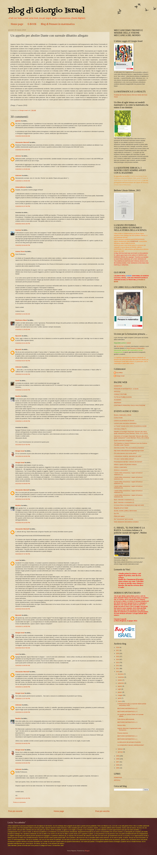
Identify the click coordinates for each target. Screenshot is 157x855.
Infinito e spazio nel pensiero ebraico (125, 464)
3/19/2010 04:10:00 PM (22, 374)
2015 (118, 656)
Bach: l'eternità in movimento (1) (124, 499)
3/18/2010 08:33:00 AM (22, 136)
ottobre (120, 680)
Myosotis (18, 336)
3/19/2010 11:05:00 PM (22, 421)
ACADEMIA (117, 400)
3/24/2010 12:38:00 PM (22, 687)
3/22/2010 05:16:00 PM (22, 522)
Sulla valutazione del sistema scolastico (126, 522)
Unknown (18, 175)
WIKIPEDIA (117, 402)
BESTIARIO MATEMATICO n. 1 (127, 739)
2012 (118, 665)
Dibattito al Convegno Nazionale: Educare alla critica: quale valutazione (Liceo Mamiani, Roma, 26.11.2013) (131, 432)
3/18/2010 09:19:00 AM (22, 150)
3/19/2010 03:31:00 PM (22, 343)
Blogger (87, 851)
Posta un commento (19, 802)
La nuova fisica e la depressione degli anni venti (129, 505)
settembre (121, 683)
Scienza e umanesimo (121, 470)
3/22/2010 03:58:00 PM (22, 483)
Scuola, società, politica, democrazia (125, 510)
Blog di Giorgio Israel (46, 11)
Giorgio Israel (19, 451)
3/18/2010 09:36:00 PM (22, 245)
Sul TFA (116, 513)
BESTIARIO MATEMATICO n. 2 (127, 736)
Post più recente (15, 811)
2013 (118, 662)
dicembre (121, 674)
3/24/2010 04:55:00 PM (22, 763)
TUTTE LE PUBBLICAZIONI (123, 397)
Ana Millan (119, 372)
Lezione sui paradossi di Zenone (124, 420)
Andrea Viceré (20, 251)
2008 (118, 759)
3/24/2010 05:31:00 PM (22, 798)
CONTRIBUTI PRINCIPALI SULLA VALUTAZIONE (129, 405)
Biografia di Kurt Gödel (121, 508)
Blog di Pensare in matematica (58, 24)
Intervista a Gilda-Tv (120, 429)
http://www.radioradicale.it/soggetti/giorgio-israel (129, 450)
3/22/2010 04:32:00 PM (22, 499)
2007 (118, 762)
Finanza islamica (122, 733)
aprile (120, 698)
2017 (118, 650)
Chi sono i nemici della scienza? (124, 459)
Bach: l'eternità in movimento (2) (124, 502)
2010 (118, 671)
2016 (118, 653)
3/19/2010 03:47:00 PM (22, 361)
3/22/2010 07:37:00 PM (22, 554)
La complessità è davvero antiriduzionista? (130, 745)
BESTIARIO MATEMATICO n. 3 (127, 722)
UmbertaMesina (20, 187)
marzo (120, 701)
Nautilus (18, 396)
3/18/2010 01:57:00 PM (22, 206)
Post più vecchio (102, 811)
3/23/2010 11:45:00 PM (22, 626)
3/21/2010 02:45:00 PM (22, 456)
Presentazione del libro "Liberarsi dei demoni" (128, 462)
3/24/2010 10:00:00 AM (22, 665)
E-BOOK (32, 24)
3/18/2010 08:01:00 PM (22, 224)
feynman (18, 230)
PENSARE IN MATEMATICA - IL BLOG (126, 389)
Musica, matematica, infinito (122, 415)
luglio (119, 689)
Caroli (17, 380)
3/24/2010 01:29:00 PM (22, 712)
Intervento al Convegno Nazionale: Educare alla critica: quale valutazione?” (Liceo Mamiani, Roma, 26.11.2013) (131, 437)
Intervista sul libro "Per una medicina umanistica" (129, 448)
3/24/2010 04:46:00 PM (22, 743)
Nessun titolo (121, 725)
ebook (129, 343)
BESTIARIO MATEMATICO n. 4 (127, 711)
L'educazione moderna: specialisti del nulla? (127, 456)
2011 (118, 668)
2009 (118, 756)
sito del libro (120, 346)
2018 (118, 647)
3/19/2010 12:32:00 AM (22, 314)
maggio (120, 695)
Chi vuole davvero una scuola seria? (125, 453)
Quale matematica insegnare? (123, 440)
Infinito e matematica (120, 467)
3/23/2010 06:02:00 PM (22, 609)
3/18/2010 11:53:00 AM (22, 169)
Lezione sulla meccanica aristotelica (125, 423)
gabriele (18, 121)
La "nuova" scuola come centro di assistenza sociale (130, 426)
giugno (120, 692)
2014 (118, 659)
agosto (120, 686)
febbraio (120, 749)
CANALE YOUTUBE (120, 394)
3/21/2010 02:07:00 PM (22, 444)
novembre (121, 677)
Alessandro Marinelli (22, 142)
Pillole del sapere (119, 516)
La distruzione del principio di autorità (129, 742)
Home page (17, 24)
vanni (17, 560)
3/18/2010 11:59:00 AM (22, 181)
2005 (118, 768)
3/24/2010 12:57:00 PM (22, 698)
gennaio (120, 752)
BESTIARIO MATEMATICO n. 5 (127, 708)
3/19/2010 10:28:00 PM (22, 390)
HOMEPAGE (134, 241)
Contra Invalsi (118, 418)
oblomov (18, 156)
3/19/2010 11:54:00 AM (22, 329)
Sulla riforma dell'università (125, 719)
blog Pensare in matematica (135, 348)
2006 (118, 765)
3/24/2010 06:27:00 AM (22, 648)
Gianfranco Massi (21, 320)
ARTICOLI (117, 391)
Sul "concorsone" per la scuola (123, 519)
